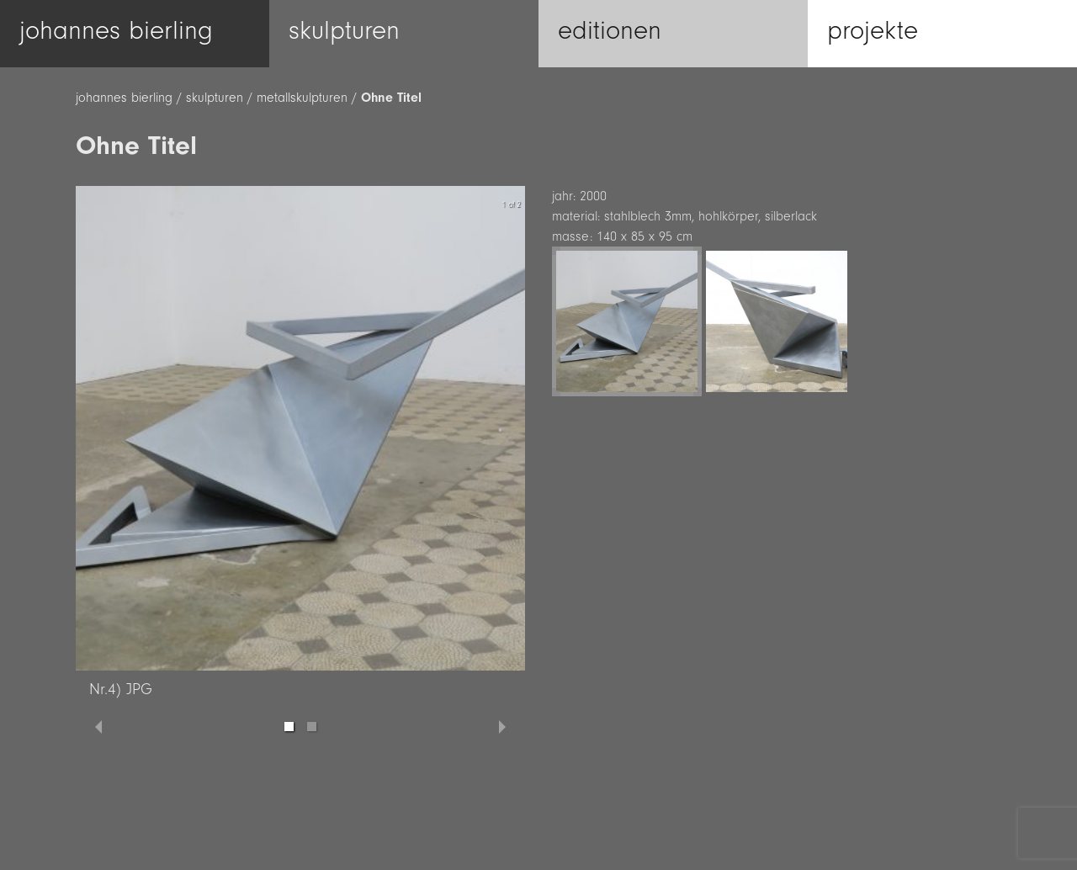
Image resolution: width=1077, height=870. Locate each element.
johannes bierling (124, 97)
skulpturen (214, 97)
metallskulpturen (302, 97)
